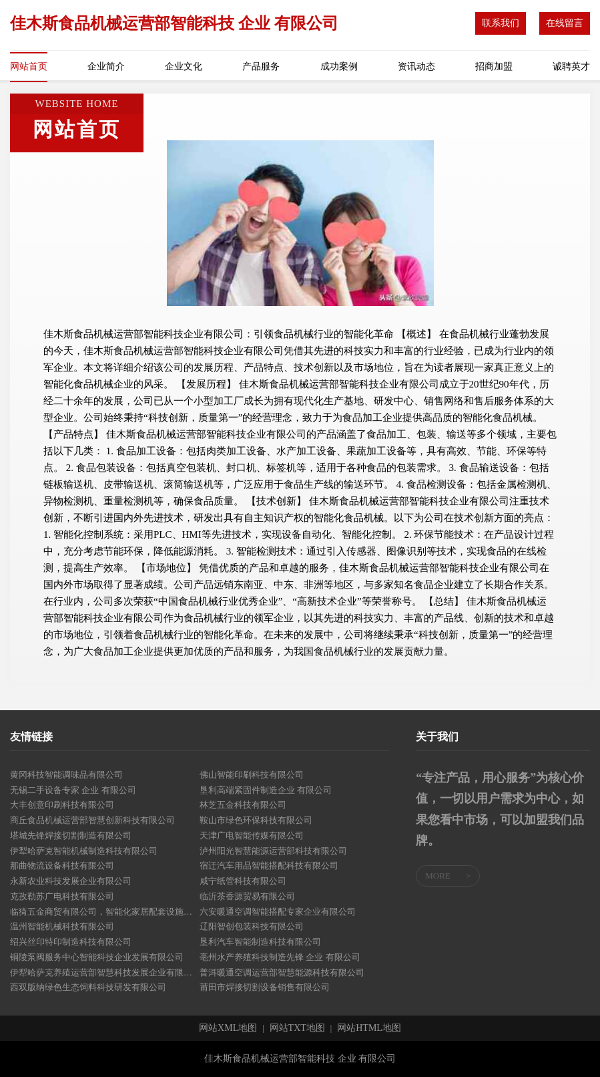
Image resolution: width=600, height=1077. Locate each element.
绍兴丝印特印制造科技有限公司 (70, 942)
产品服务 (261, 66)
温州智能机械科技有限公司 (62, 926)
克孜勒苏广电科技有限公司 (62, 896)
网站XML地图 (228, 1028)
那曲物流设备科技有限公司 (62, 866)
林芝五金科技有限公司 (243, 805)
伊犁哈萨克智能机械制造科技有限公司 (84, 851)
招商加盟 (494, 66)
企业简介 (106, 66)
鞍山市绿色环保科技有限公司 (256, 820)
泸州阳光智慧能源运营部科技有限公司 (273, 851)
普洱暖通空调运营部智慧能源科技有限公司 (282, 972)
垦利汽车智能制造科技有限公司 (260, 942)
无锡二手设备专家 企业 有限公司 (73, 790)
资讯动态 (416, 66)
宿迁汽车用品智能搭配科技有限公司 (269, 866)
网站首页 (28, 66)
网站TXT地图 (297, 1028)
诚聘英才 (571, 66)
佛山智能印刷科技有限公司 (252, 775)
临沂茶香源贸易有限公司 (247, 896)
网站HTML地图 (369, 1028)
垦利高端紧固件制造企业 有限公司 (266, 790)
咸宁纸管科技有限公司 (243, 881)
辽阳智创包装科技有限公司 (252, 926)
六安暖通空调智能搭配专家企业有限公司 (278, 912)
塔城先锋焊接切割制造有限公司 (70, 835)
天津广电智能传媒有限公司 (252, 835)
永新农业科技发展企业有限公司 (70, 881)
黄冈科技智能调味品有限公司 (66, 775)
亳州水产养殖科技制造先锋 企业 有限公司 (280, 957)
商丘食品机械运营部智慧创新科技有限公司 (92, 820)
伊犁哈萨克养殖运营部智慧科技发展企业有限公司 (105, 972)
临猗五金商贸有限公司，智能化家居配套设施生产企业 (105, 912)
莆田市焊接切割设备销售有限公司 (265, 987)
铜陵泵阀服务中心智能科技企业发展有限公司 (97, 957)
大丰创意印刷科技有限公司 (62, 805)
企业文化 (183, 66)
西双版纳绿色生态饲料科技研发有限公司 (88, 987)
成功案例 (339, 66)
